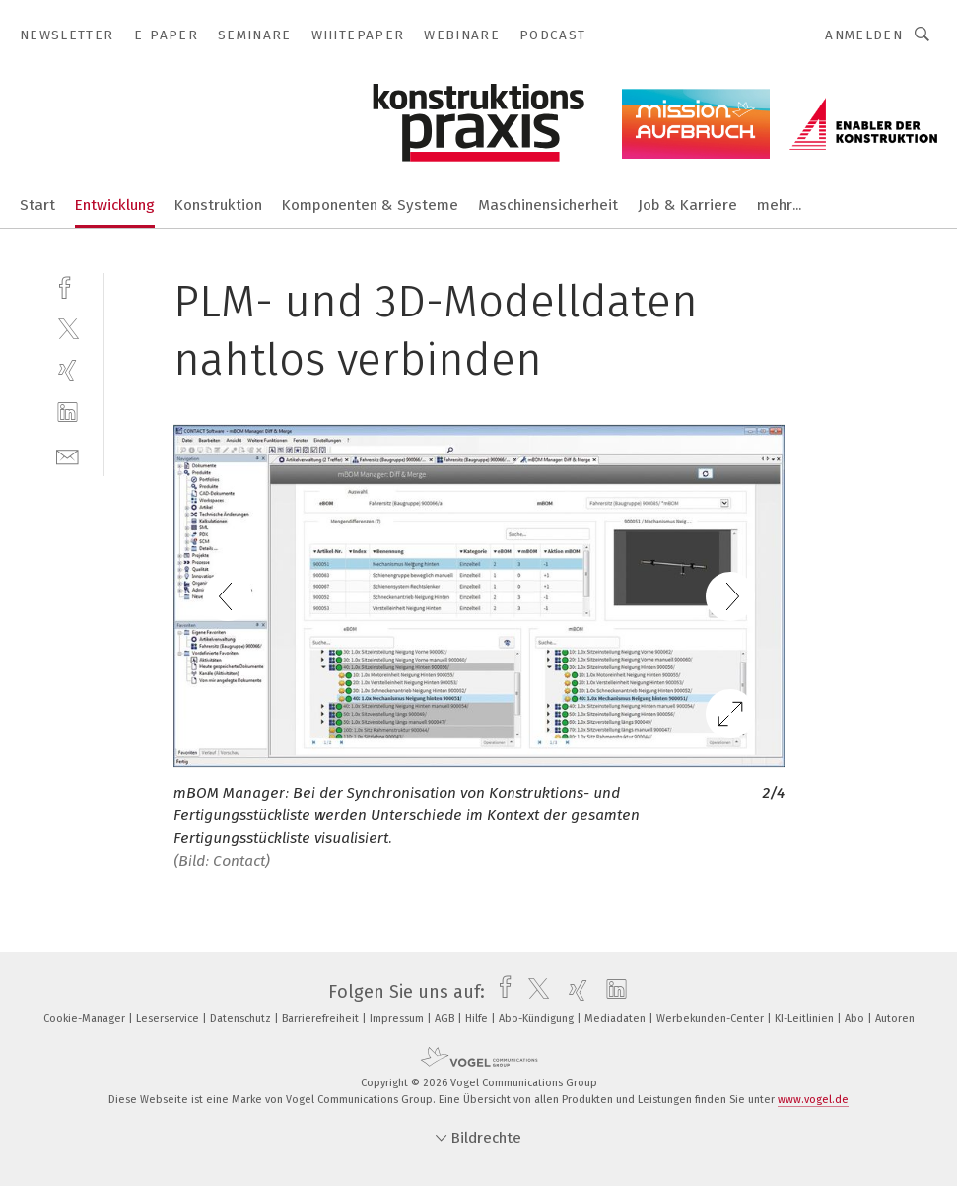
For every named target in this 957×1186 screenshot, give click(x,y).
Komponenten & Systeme (370, 205)
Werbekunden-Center (711, 1018)
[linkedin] (67, 412)
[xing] (67, 370)
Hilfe (478, 1018)
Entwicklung (115, 205)
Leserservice (169, 1018)
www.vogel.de (813, 1099)
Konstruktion (218, 205)
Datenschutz (242, 1018)
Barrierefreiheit (322, 1018)
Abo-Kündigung (538, 1018)
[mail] (67, 455)
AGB (446, 1018)
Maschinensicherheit (548, 205)
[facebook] (67, 285)
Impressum (398, 1018)
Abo (856, 1018)
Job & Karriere (687, 205)
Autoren (895, 1018)
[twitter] (67, 327)
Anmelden (864, 35)
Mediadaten (616, 1018)
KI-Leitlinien (806, 1018)
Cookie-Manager (85, 1018)
